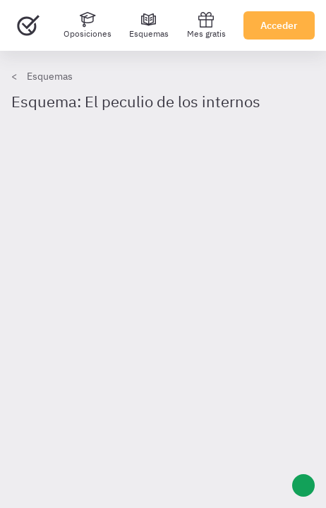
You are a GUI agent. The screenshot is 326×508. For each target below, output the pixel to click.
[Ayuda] (303, 485)
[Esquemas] (149, 25)
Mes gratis (206, 25)
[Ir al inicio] (28, 25)
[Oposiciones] (87, 25)
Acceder (279, 25)
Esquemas (50, 76)
